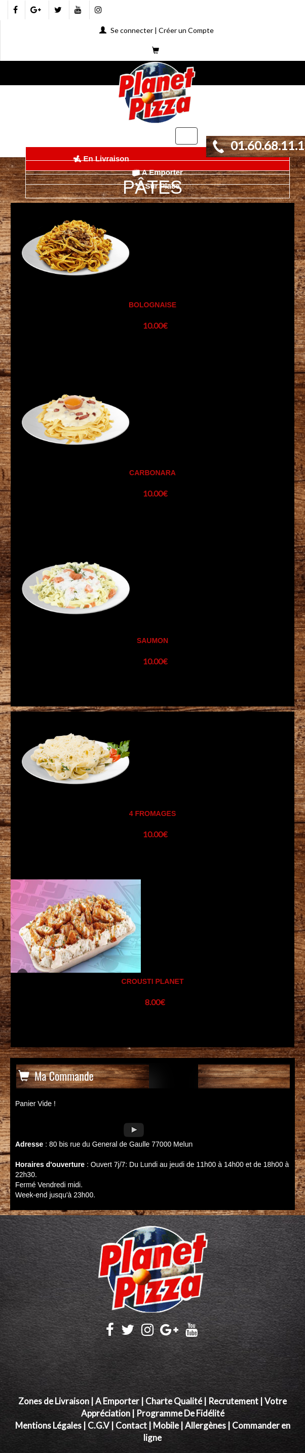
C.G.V (98, 1425)
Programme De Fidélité (180, 1413)
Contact (131, 1425)
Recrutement (233, 1401)
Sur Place (157, 186)
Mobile (166, 1425)
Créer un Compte (186, 30)
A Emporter (157, 172)
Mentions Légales (48, 1425)
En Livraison (101, 158)
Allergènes (205, 1425)
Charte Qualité (173, 1401)
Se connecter (131, 30)
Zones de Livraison (53, 1401)
